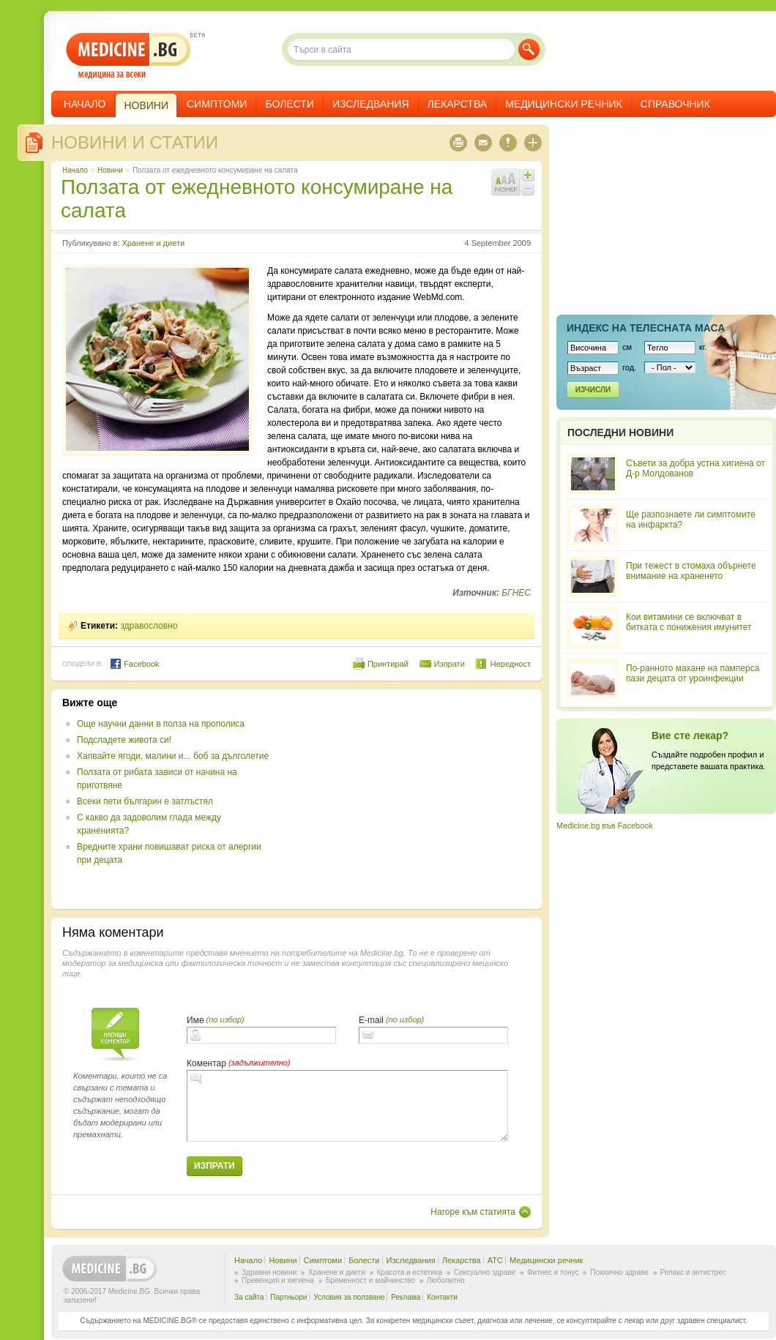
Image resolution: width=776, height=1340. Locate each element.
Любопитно (446, 1280)
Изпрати (449, 663)
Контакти (442, 1297)
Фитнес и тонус (552, 1272)
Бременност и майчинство (370, 1280)
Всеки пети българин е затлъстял (145, 801)
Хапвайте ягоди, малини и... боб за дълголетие (173, 756)
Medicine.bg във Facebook (604, 825)
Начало (84, 104)
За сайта (249, 1297)
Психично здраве (619, 1272)
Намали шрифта (527, 188)
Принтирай (388, 663)
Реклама (405, 1297)
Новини (110, 170)
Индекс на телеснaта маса (646, 328)
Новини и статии (134, 142)
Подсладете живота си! (124, 740)
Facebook (134, 664)
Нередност (510, 663)
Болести (289, 104)
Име (195, 1020)
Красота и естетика (409, 1272)
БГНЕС (516, 593)
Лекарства (458, 104)
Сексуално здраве (485, 1272)
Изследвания (370, 104)
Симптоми (217, 104)
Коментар (206, 1063)
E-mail (371, 1020)
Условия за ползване (348, 1297)
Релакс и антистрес (693, 1272)
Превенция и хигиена (278, 1280)
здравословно (148, 626)
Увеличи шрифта (527, 174)
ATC (495, 1260)
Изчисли (593, 390)
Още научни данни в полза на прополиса (161, 724)
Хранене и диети (153, 243)
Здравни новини (269, 1272)
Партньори (288, 1297)
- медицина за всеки (128, 56)
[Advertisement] (411, 799)
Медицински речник (563, 104)
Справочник (675, 104)
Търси (529, 49)
